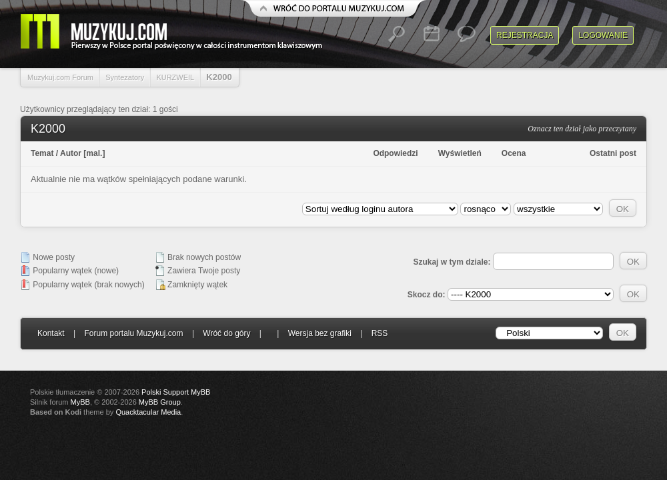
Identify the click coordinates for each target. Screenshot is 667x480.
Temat (42, 153)
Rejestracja (524, 35)
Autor (70, 153)
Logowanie (603, 35)
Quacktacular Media (148, 412)
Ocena (514, 153)
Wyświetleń (460, 153)
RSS (380, 333)
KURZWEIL (175, 77)
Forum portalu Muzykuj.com (134, 333)
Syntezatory (124, 77)
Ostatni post (613, 153)
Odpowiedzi (395, 153)
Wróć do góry (226, 333)
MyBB (80, 402)
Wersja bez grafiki (320, 333)
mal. (94, 153)
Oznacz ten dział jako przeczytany (582, 128)
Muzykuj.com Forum (60, 77)
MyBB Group (160, 402)
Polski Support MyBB (175, 392)
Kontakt (51, 333)
